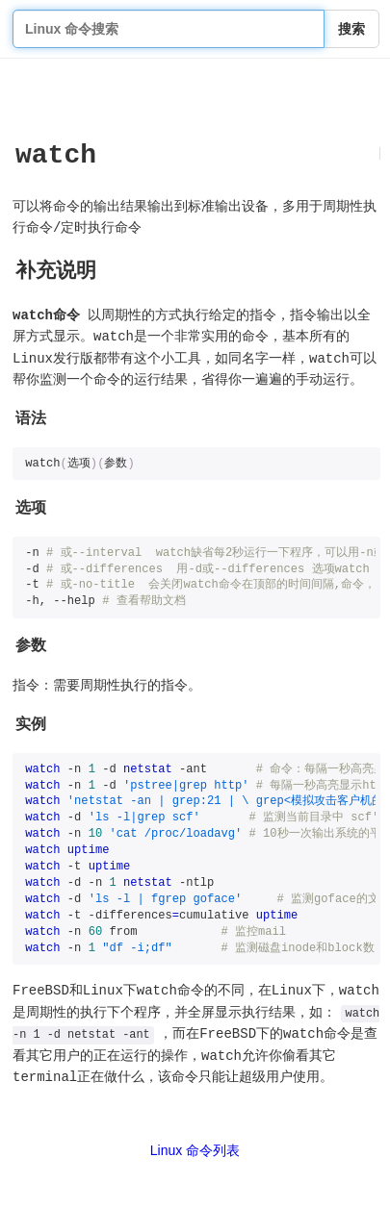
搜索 (351, 29)
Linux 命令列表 (195, 1150)
